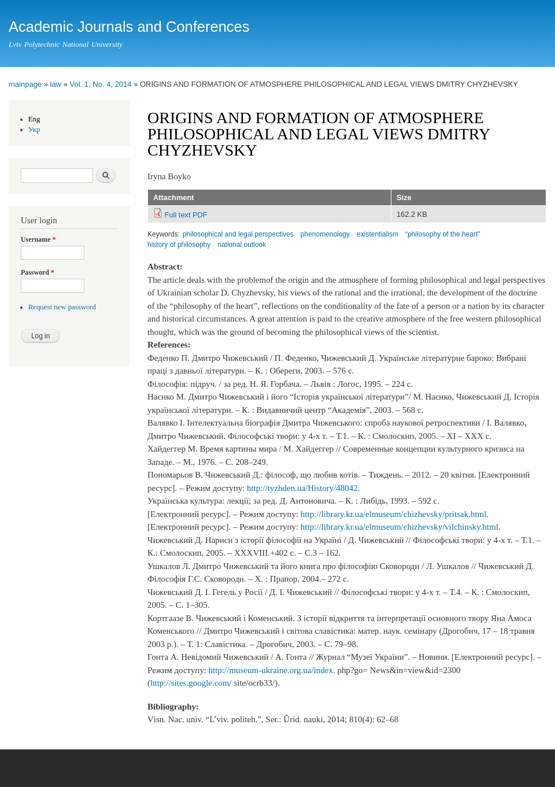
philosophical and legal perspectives (238, 234)
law (56, 84)
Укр (34, 129)
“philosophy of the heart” (442, 234)
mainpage (25, 84)
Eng (34, 119)
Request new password (62, 307)
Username (38, 239)
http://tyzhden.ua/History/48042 (302, 488)
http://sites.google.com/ (191, 683)
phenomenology (325, 234)
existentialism (377, 234)
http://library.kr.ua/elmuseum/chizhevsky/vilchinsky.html (399, 526)
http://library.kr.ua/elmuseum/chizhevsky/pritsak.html (394, 514)
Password (37, 272)
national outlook (241, 245)
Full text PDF (186, 214)
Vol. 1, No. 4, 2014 (101, 84)
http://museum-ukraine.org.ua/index (271, 670)
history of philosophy (178, 245)
